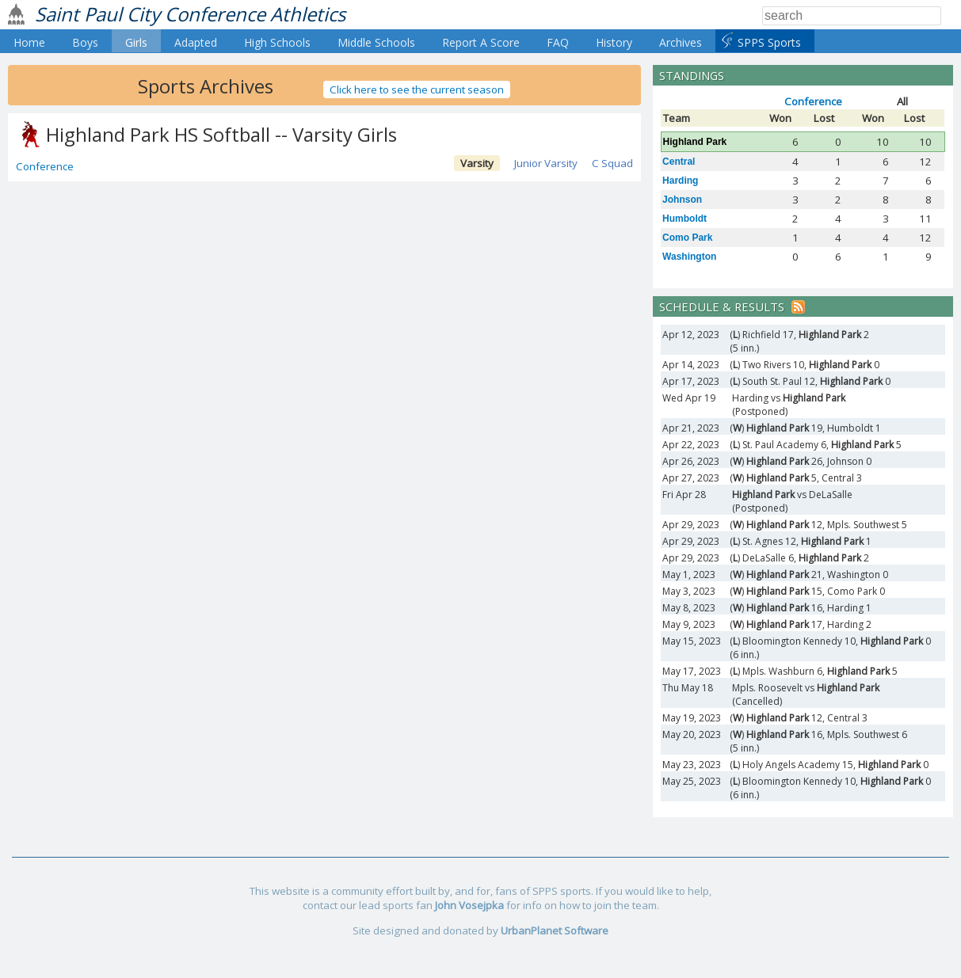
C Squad (612, 163)
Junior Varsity (546, 163)
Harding (680, 180)
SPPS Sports (769, 42)
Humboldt (684, 218)
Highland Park (695, 141)
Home (29, 42)
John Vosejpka (469, 905)
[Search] (851, 15)
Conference (45, 166)
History (614, 42)
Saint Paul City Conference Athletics (190, 14)
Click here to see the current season (417, 89)
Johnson (682, 199)
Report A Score (481, 42)
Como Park (687, 237)
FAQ (558, 42)
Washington (689, 256)
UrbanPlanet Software (554, 930)
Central (678, 161)
